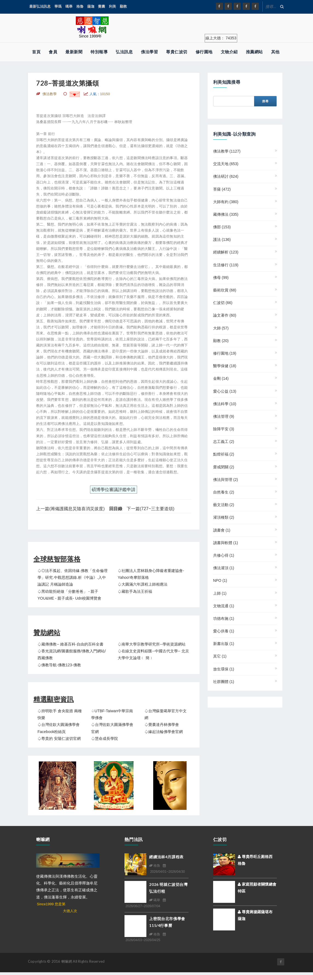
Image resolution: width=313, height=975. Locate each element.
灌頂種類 (223, 517)
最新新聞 (73, 51)
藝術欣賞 (224, 290)
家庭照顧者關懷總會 (257, 884)
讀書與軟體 (225, 543)
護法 (222, 239)
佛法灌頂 (223, 568)
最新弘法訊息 (40, 6)
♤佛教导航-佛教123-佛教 (59, 665)
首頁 (36, 51)
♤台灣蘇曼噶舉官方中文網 (165, 714)
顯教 (123, 6)
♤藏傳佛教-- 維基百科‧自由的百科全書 (70, 644)
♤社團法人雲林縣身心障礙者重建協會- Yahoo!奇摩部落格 (151, 574)
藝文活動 (223, 505)
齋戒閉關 (223, 467)
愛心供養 (223, 631)
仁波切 (223, 302)
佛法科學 (224, 404)
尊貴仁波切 (176, 51)
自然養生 (223, 492)
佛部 (222, 227)
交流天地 (226, 164)
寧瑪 (58, 6)
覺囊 (101, 6)
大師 (221, 328)
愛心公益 (224, 391)
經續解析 (226, 252)
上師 (220, 593)
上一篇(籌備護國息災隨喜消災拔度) (70, 508)
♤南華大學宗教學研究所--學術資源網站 (151, 644)
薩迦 (90, 6)
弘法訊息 (124, 51)
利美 (112, 6)
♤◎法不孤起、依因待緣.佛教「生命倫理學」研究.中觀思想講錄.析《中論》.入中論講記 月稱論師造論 (72, 577)
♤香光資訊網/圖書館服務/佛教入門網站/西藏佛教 (71, 654)
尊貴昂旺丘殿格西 (255, 856)
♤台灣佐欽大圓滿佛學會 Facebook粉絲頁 (58, 728)
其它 (220, 656)
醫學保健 (224, 366)
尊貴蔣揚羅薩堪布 (255, 912)
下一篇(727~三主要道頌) (151, 508)
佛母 (221, 277)
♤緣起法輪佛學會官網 (163, 731)
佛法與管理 (225, 479)
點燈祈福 (223, 454)
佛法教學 (226, 151)
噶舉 (69, 6)
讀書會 (221, 530)
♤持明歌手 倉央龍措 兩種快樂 (59, 714)
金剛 (221, 378)
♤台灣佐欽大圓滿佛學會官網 (112, 728)
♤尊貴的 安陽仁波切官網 (59, 738)
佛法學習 (149, 51)
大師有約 (226, 202)
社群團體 (223, 681)
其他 (275, 51)
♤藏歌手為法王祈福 (135, 591)
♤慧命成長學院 (104, 738)
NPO (220, 580)
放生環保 (223, 669)
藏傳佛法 (226, 214)
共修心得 (223, 555)
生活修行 (226, 265)
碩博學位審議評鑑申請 (113, 489)
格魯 (79, 6)
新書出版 (223, 643)
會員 (53, 51)
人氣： (99, 94)
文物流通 (223, 606)
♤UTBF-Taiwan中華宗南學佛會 (112, 714)
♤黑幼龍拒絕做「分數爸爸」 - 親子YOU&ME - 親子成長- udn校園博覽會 (69, 594)
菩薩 (222, 189)
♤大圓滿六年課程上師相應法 (142, 584)
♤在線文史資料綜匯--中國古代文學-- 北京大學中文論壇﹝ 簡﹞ (153, 654)
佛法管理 (223, 416)
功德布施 (223, 618)
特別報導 (99, 51)
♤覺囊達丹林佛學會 (161, 724)
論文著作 (224, 315)
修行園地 (204, 51)
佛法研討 (226, 176)
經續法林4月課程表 (166, 856)
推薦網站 (254, 51)
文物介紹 (229, 51)
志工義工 (223, 441)
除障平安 (223, 429)
